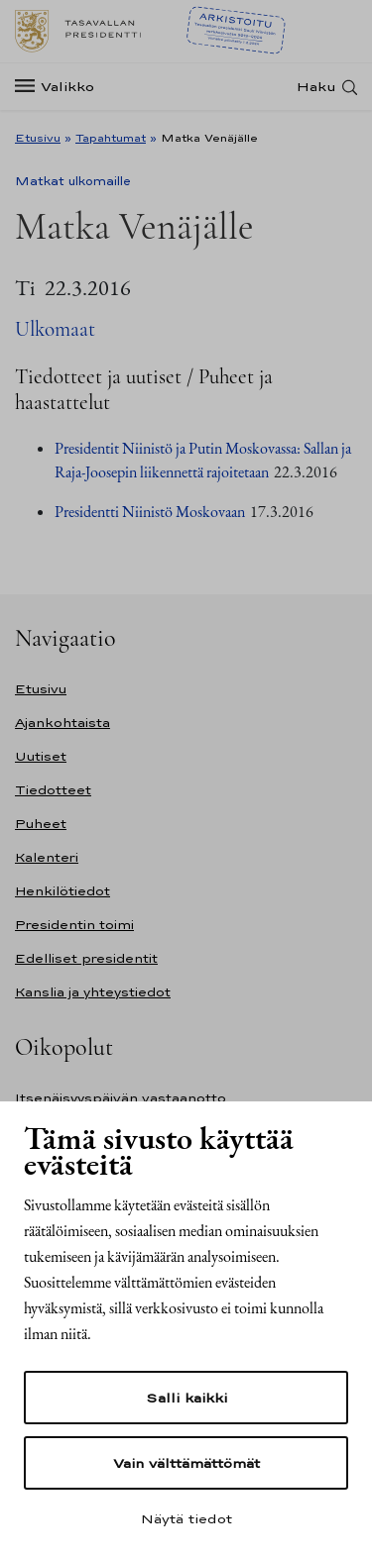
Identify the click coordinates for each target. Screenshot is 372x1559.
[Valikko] (60, 86)
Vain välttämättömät (186, 1463)
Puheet (40, 823)
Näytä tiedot (186, 1518)
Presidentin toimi (74, 924)
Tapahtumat (110, 138)
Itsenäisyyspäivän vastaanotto (120, 1098)
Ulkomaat (55, 329)
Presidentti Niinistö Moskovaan (150, 511)
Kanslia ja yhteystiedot (93, 992)
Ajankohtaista (62, 722)
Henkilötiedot (62, 891)
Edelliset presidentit (86, 958)
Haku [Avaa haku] (316, 86)
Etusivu (38, 138)
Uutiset (40, 756)
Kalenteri (46, 857)
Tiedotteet (53, 789)
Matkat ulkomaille (73, 181)
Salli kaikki (186, 1397)
